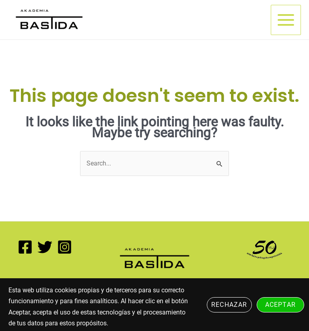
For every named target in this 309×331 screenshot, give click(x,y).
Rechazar (229, 304)
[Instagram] (64, 247)
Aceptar (280, 304)
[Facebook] (25, 247)
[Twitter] (44, 247)
